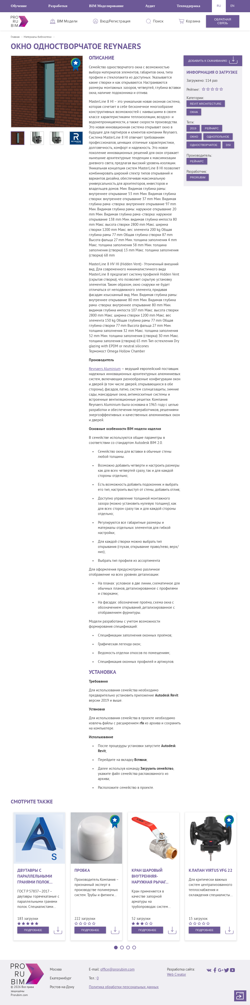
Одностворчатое (205, 157)
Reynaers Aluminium (105, 369)
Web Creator (176, 975)
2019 (194, 130)
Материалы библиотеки (38, 37)
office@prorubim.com (117, 969)
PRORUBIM (199, 201)
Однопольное (203, 148)
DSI (193, 167)
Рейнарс (214, 130)
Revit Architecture (207, 104)
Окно (194, 139)
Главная (15, 37)
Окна (194, 113)
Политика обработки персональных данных (124, 987)
